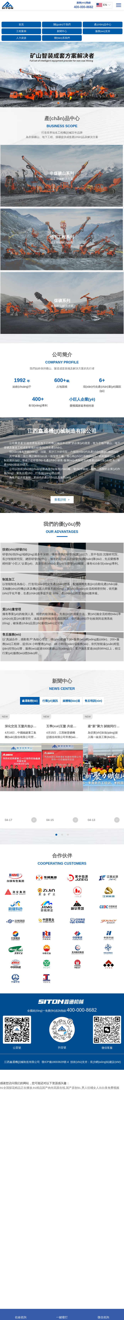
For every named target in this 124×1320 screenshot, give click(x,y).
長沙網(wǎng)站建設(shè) (105, 1291)
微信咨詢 (103, 1314)
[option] (62, 74)
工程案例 (21, 31)
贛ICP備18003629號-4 (55, 1291)
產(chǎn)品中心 (102, 24)
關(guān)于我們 (62, 24)
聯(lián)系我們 (62, 37)
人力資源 (21, 37)
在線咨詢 (20, 1314)
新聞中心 (62, 31)
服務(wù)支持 (102, 31)
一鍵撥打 (62, 1314)
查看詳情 (62, 499)
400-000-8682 (82, 1239)
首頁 (21, 24)
